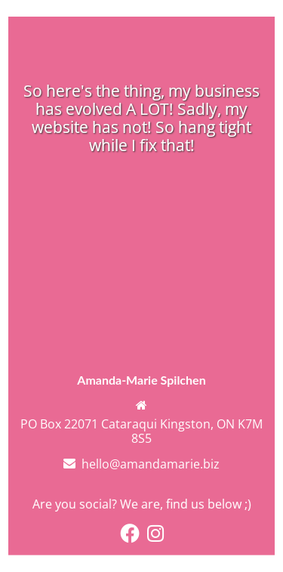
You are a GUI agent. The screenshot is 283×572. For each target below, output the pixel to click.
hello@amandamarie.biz (151, 464)
